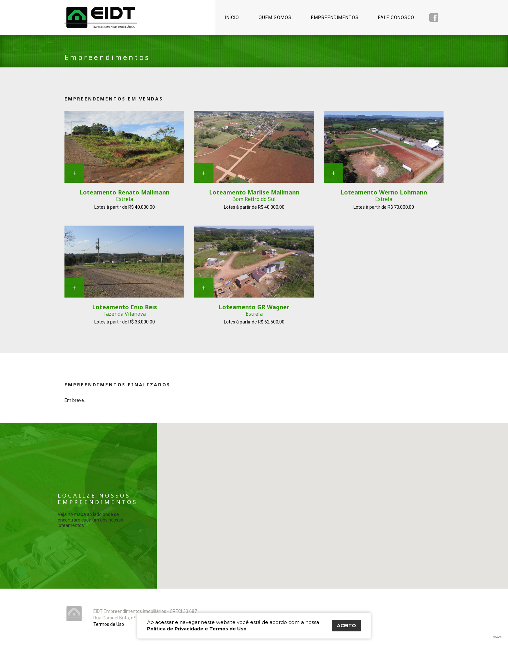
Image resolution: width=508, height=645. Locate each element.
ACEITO (346, 625)
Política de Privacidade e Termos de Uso (197, 629)
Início (232, 17)
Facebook (434, 17)
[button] (373, 547)
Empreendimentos (335, 17)
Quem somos (275, 17)
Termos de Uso (108, 624)
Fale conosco (396, 17)
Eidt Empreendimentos (100, 17)
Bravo (497, 637)
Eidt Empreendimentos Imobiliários (74, 613)
